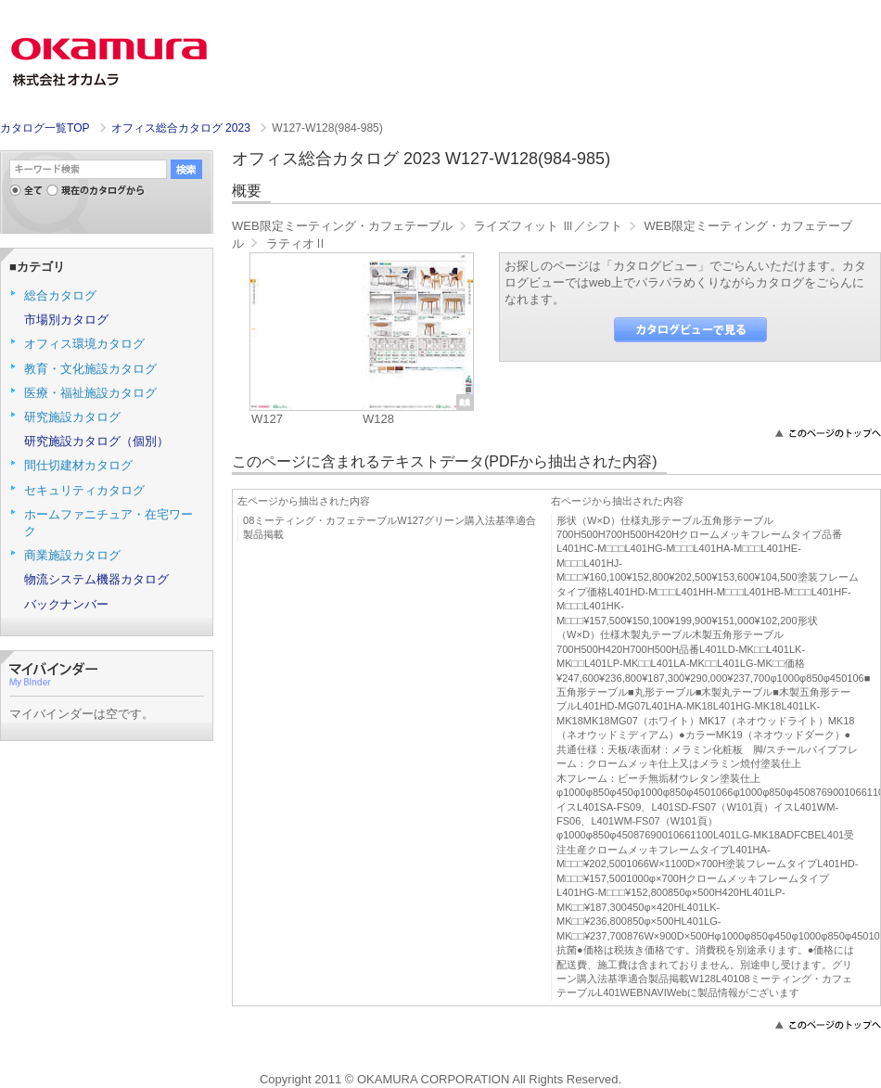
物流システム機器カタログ (96, 579)
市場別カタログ (66, 319)
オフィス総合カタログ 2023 (182, 128)
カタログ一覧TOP (44, 128)
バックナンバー (66, 604)
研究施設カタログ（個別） (96, 441)
